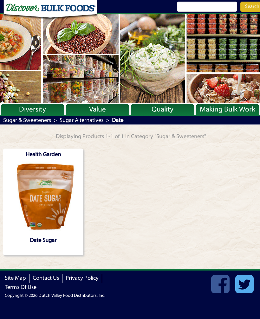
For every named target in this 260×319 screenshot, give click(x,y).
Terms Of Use (20, 287)
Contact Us (46, 278)
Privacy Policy (82, 278)
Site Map (15, 278)
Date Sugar (43, 240)
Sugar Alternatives (81, 120)
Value (97, 109)
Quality (162, 109)
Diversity (32, 109)
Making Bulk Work (227, 109)
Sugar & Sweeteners (27, 120)
